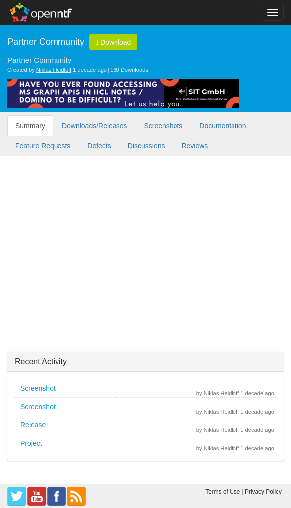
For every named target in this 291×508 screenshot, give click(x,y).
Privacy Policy (263, 491)
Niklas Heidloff (53, 70)
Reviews (194, 146)
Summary (30, 126)
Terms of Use (222, 491)
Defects (99, 146)
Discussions (146, 146)
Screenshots (163, 126)
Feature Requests (42, 146)
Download (113, 42)
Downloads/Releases (94, 126)
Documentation (222, 126)
